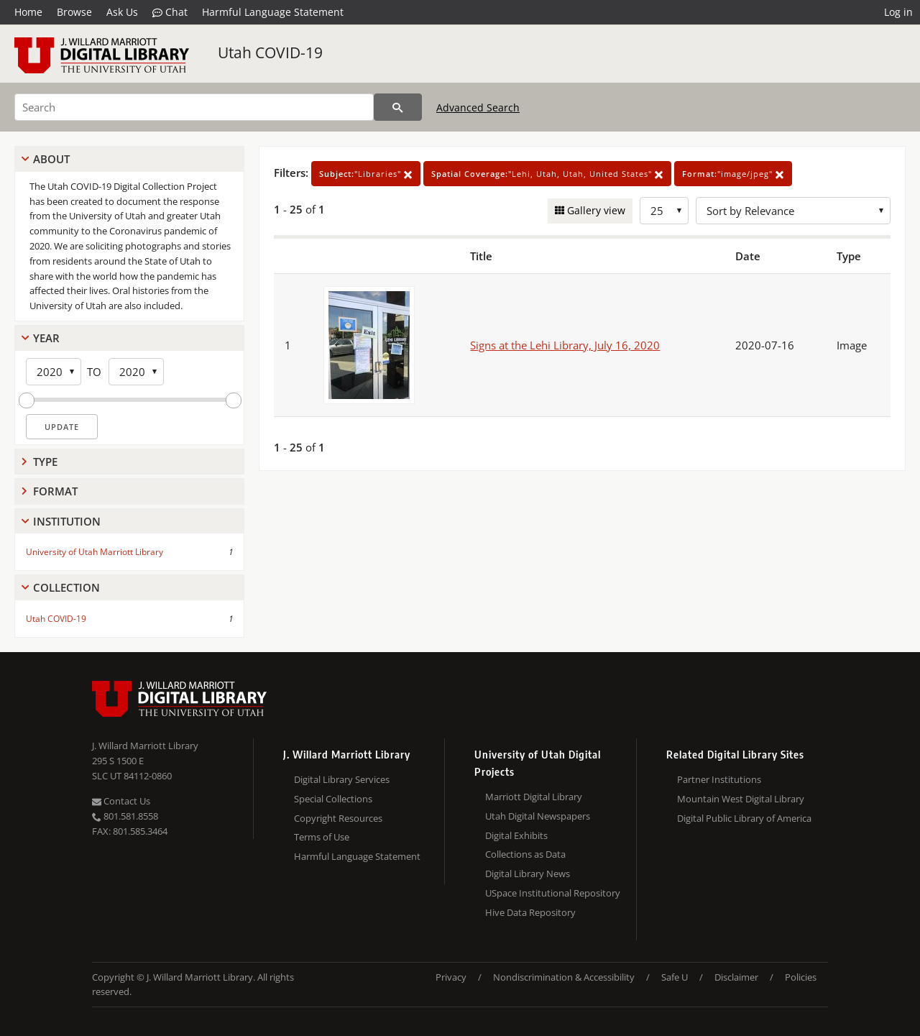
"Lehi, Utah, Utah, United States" (547, 173)
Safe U (674, 977)
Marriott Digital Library (533, 796)
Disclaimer (736, 977)
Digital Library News (527, 873)
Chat (170, 12)
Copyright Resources (338, 818)
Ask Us (122, 12)
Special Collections (333, 798)
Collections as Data (525, 854)
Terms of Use (321, 836)
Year (46, 338)
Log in (898, 12)
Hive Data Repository (530, 912)
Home (28, 12)
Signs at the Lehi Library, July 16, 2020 (565, 345)
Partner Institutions (719, 779)
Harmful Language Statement (273, 12)
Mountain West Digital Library (740, 798)
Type (45, 461)
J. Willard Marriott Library (145, 745)
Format (55, 491)
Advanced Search (478, 107)
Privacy (451, 977)
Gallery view (594, 210)
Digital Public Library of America (744, 818)
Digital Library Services (342, 779)
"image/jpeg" (733, 173)
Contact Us (121, 800)
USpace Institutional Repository (552, 892)
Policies (800, 977)
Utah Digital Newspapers (537, 816)
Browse (74, 12)
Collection (66, 587)
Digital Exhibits (516, 835)
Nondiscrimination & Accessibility (564, 977)
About (51, 159)
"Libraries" (366, 173)
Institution (67, 521)
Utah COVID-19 (270, 52)
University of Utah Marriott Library (94, 552)
